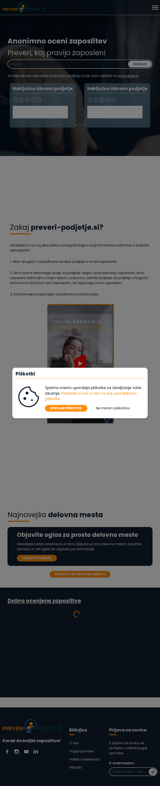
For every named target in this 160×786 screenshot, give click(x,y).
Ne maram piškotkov (113, 408)
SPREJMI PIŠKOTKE (66, 408)
